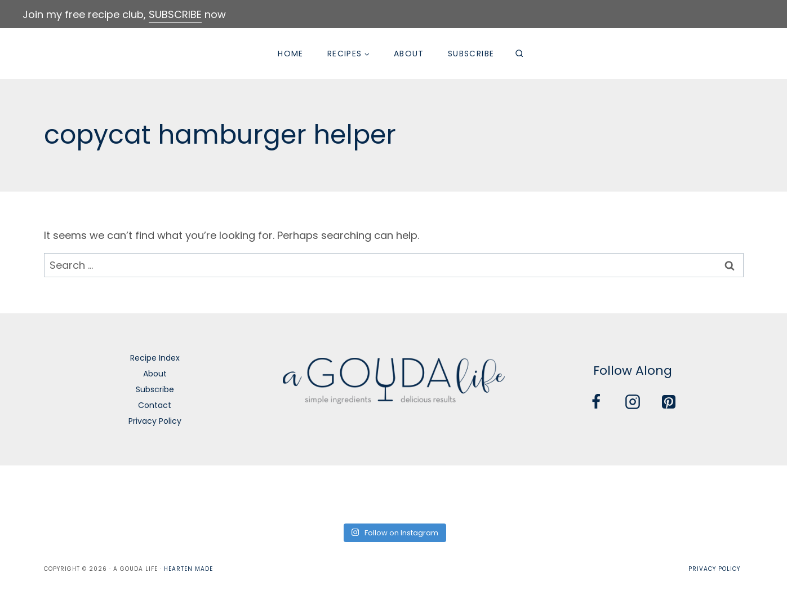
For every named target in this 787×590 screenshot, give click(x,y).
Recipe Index (155, 357)
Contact (154, 405)
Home (291, 53)
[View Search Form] (519, 53)
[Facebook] (596, 402)
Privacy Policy (154, 421)
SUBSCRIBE (175, 14)
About (409, 53)
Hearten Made (188, 569)
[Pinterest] (668, 402)
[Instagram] (632, 402)
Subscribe (471, 53)
